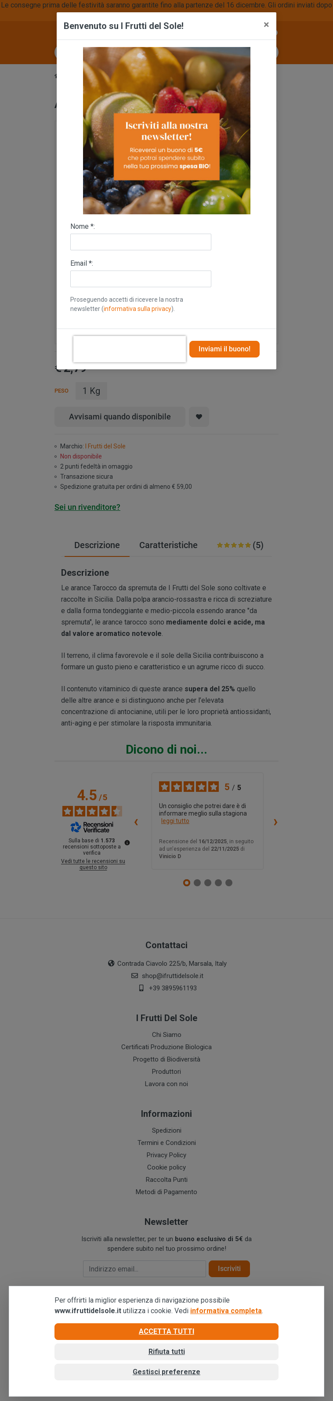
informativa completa (226, 1311)
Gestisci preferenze (166, 1372)
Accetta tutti (166, 1331)
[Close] (266, 24)
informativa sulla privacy (137, 308)
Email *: (81, 263)
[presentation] (129, 349)
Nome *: (82, 226)
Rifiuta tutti (166, 1351)
